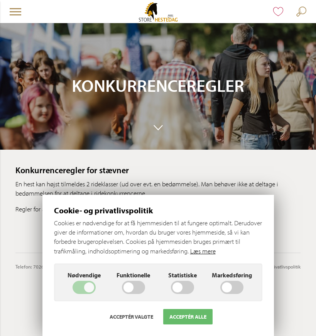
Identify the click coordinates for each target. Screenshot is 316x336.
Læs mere (203, 251)
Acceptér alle (187, 316)
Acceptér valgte (131, 316)
